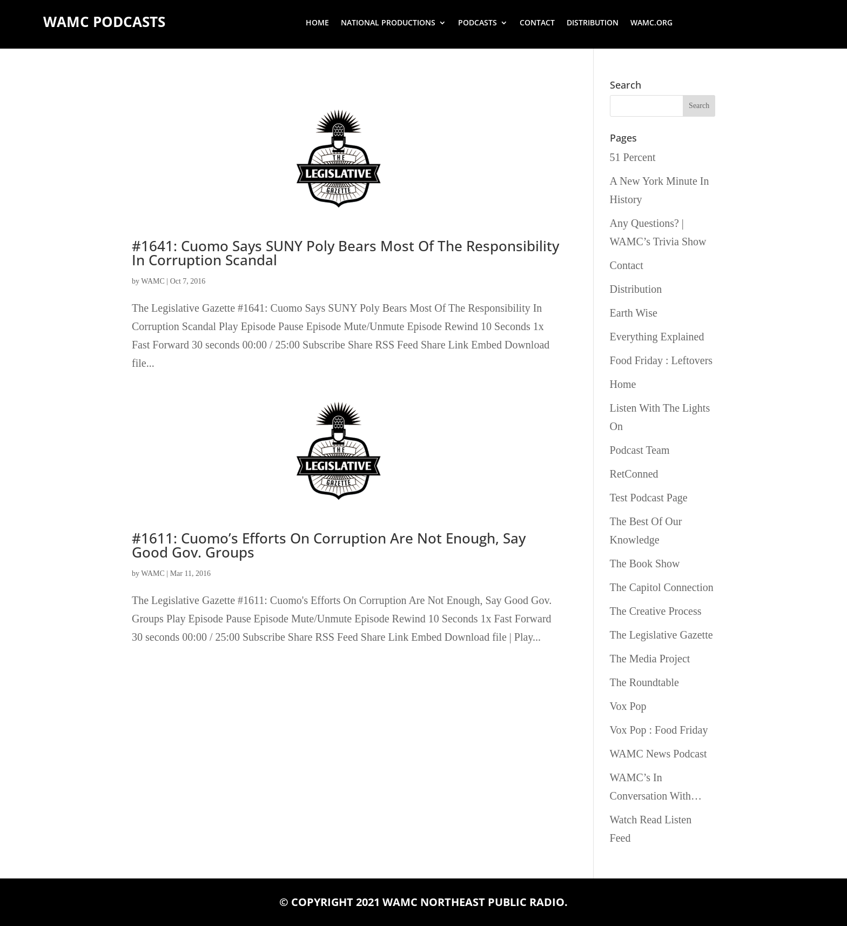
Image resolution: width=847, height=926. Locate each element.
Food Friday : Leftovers (661, 360)
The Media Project (650, 659)
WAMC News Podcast (658, 754)
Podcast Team (640, 450)
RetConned (634, 474)
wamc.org (651, 23)
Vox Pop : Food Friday (659, 730)
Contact (537, 23)
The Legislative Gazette (661, 635)
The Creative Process (656, 611)
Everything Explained (657, 337)
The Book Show (645, 563)
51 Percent (633, 157)
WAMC (153, 281)
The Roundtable (644, 682)
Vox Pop (628, 706)
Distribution (593, 23)
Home (317, 23)
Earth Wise (633, 313)
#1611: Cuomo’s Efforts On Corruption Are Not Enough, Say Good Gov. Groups (329, 545)
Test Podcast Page (649, 498)
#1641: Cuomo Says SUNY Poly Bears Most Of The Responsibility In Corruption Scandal (345, 253)
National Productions (388, 23)
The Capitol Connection (662, 587)
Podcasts (477, 23)
